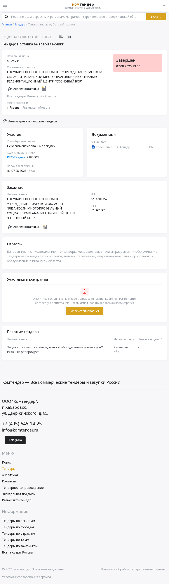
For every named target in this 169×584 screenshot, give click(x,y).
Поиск (6, 463)
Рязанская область (36, 108)
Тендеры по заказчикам (20, 546)
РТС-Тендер (16, 158)
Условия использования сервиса (26, 577)
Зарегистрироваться (84, 311)
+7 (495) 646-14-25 (22, 424)
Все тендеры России (17, 553)
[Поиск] (6, 17)
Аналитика (10, 475)
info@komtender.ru (20, 430)
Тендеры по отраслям (18, 534)
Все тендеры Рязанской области (31, 97)
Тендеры (8, 469)
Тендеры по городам (18, 527)
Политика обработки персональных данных (134, 570)
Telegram (15, 440)
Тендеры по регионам (18, 521)
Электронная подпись (18, 494)
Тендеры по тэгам (15, 540)
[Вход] (164, 5)
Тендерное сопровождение (23, 488)
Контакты (9, 482)
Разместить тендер (16, 501)
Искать (156, 17)
